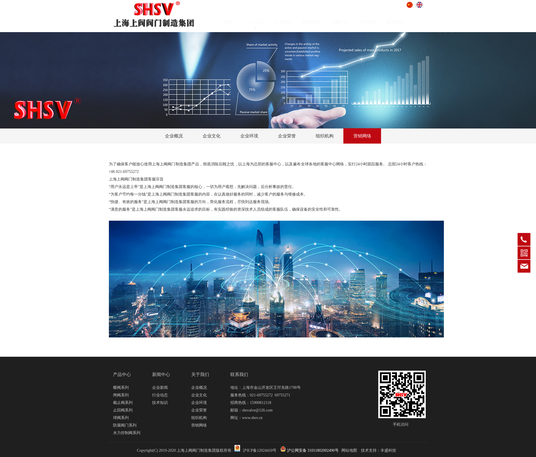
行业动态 (160, 395)
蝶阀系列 (121, 387)
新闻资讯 (317, 22)
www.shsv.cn (252, 418)
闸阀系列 (121, 395)
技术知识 (160, 403)
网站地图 (349, 450)
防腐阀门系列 (125, 425)
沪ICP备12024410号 (259, 450)
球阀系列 (121, 418)
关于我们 (200, 374)
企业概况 (174, 136)
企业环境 (249, 136)
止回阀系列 (123, 410)
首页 (233, 22)
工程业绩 (373, 22)
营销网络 (362, 136)
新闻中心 (161, 374)
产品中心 (289, 22)
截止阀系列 (123, 403)
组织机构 (325, 136)
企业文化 (212, 136)
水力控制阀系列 (126, 433)
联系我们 (401, 22)
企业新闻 (160, 387)
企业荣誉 (287, 136)
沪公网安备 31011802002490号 (309, 450)
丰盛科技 (388, 450)
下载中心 (345, 22)
